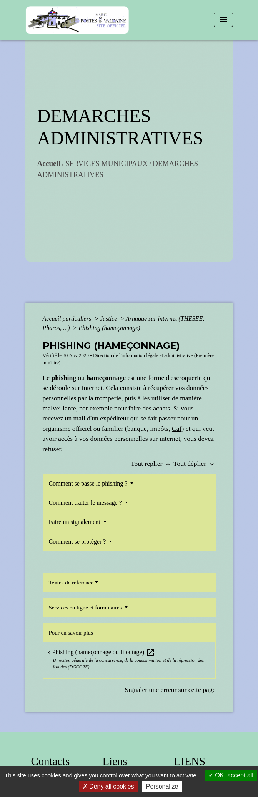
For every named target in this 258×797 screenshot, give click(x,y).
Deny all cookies (108, 786)
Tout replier (152, 463)
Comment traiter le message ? (86, 502)
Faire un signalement (75, 522)
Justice (109, 318)
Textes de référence (71, 582)
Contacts (50, 761)
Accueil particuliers (68, 318)
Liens (115, 761)
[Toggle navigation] (223, 20)
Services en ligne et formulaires (86, 607)
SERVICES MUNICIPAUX (106, 163)
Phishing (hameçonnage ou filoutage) (103, 652)
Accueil (49, 163)
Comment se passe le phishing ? (89, 483)
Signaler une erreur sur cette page (170, 689)
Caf (176, 428)
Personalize (162, 786)
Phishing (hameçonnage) (109, 328)
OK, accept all (230, 775)
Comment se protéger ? (78, 541)
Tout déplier (194, 463)
